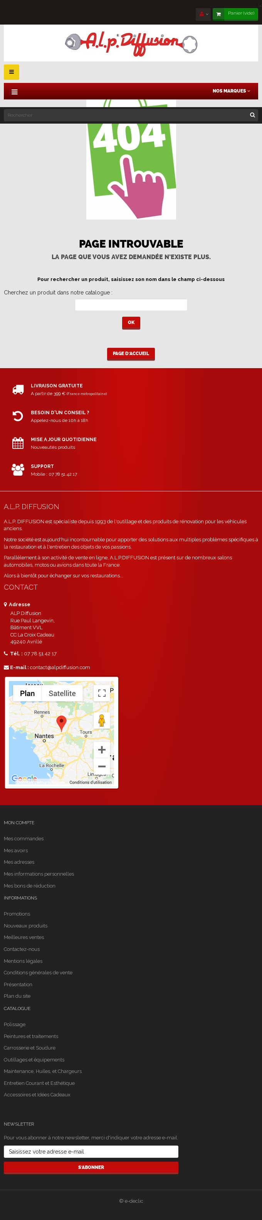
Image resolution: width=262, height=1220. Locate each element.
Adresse (17, 604)
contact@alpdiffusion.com (60, 667)
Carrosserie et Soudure (29, 1048)
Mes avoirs (16, 850)
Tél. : (13, 653)
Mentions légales (23, 961)
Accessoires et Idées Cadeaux (37, 1095)
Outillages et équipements (34, 1060)
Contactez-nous (22, 949)
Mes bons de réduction (29, 886)
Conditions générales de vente (38, 972)
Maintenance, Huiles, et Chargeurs (43, 1071)
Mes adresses (19, 862)
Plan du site (17, 996)
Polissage (14, 1024)
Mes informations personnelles (39, 874)
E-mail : (16, 667)
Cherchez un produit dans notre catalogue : (58, 292)
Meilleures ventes (24, 937)
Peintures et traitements (31, 1036)
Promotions (17, 914)
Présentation (18, 984)
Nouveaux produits (25, 926)
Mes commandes (24, 838)
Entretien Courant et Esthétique (39, 1083)
